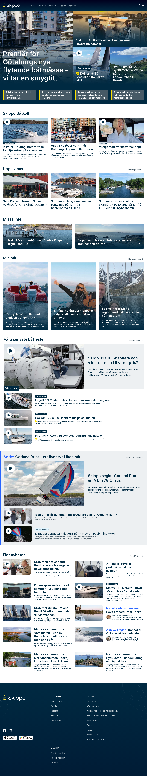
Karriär (90, 730)
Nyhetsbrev (92, 735)
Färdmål (42, 5)
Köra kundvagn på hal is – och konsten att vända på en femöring (56, 95)
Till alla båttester (133, 340)
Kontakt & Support (95, 739)
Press (89, 725)
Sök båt (54, 706)
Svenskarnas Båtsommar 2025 (101, 715)
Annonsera (92, 720)
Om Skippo (92, 701)
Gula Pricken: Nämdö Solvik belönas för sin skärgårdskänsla (18, 95)
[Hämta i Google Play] (26, 738)
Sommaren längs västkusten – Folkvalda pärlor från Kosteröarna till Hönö (128, 95)
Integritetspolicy (58, 758)
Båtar (33, 5)
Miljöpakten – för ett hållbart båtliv (102, 711)
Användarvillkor (58, 753)
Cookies (54, 762)
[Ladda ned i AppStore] (10, 738)
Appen (63, 5)
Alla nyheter (135, 556)
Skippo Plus (56, 701)
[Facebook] (4, 731)
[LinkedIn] (10, 731)
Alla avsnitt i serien (132, 458)
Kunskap (53, 5)
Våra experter (93, 706)
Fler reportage (134, 169)
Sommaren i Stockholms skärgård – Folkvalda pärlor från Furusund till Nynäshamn (91, 95)
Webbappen (56, 720)
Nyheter (72, 5)
